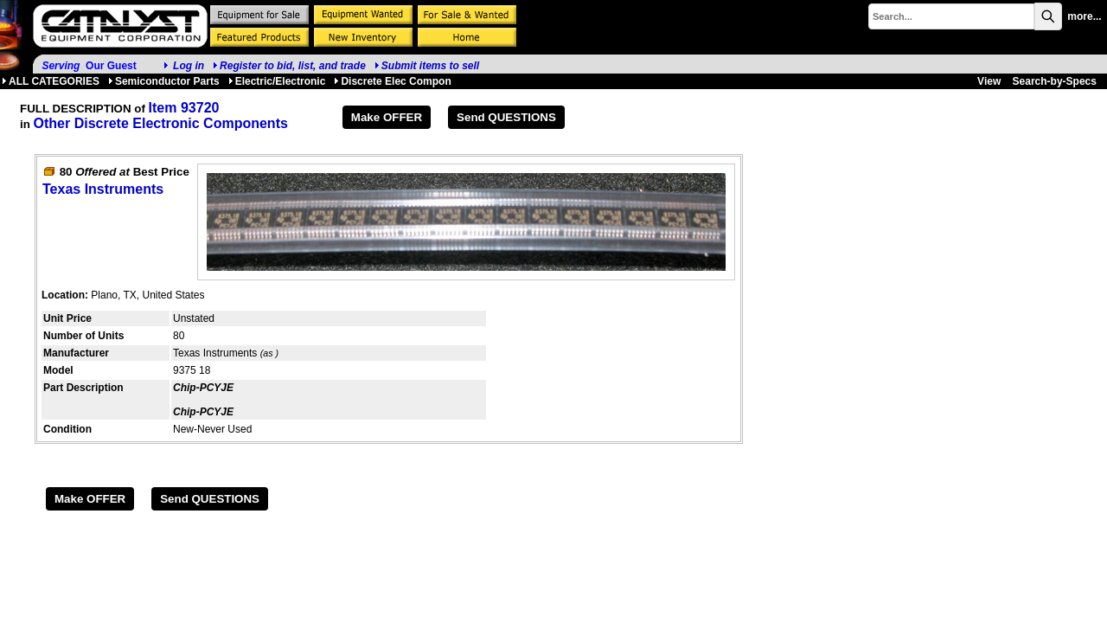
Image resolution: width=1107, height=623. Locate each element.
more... (1084, 16)
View (989, 81)
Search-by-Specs (1055, 81)
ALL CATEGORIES (50, 81)
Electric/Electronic (277, 81)
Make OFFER (386, 117)
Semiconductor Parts (164, 81)
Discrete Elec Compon (392, 81)
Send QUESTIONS (506, 117)
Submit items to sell (426, 66)
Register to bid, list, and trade (293, 66)
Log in (188, 66)
